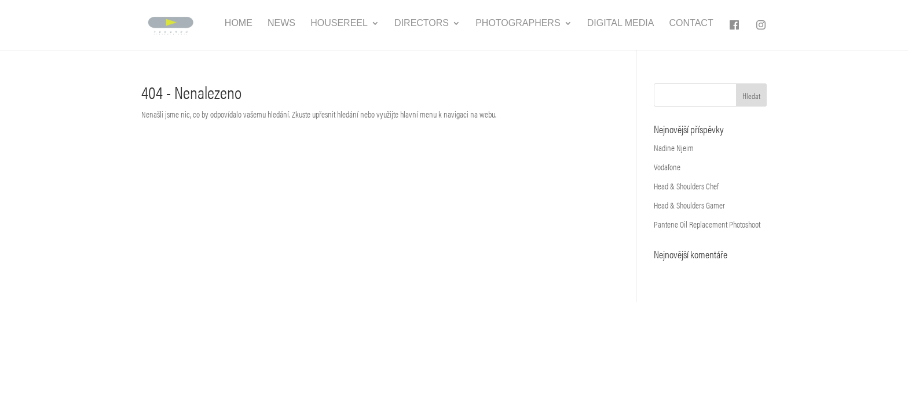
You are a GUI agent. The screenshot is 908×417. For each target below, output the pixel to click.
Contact (691, 23)
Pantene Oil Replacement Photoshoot (707, 224)
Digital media (620, 23)
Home (238, 23)
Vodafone (667, 166)
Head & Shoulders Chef (686, 186)
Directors (421, 23)
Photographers (517, 23)
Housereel (339, 23)
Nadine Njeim (674, 147)
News (281, 23)
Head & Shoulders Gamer (689, 205)
